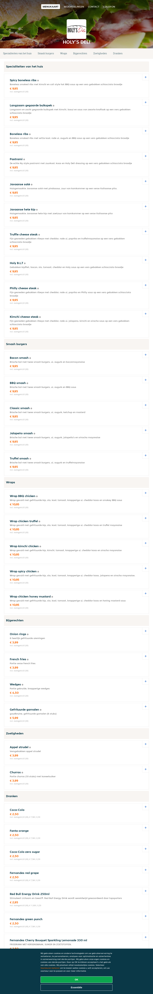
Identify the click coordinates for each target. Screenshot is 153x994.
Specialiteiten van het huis (17, 53)
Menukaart (51, 6)
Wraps (63, 53)
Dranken (118, 53)
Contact (93, 6)
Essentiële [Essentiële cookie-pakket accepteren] (76, 987)
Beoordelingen (74, 6)
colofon (109, 6)
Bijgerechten (80, 53)
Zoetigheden (100, 53)
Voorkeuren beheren (50, 968)
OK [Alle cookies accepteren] (76, 979)
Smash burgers (46, 53)
